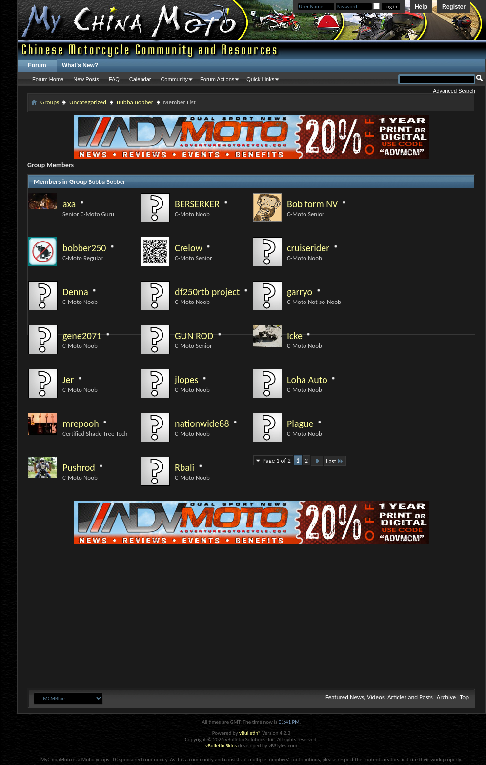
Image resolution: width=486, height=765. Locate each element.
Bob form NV (312, 204)
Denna (75, 292)
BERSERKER (197, 204)
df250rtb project (207, 292)
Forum (37, 65)
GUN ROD (194, 336)
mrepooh (80, 423)
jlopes (186, 379)
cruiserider (308, 248)
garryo (299, 292)
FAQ (114, 79)
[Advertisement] (251, 612)
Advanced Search (454, 91)
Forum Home (47, 79)
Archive (446, 697)
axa (69, 204)
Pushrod (78, 467)
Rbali (184, 467)
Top (464, 697)
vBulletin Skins (221, 746)
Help (421, 6)
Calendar (140, 79)
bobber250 (84, 248)
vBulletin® (250, 733)
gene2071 (81, 336)
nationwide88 (202, 423)
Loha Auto (307, 379)
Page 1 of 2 (277, 460)
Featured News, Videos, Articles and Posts (379, 697)
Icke (295, 336)
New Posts (86, 79)
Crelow (188, 248)
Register (454, 6)
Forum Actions (217, 79)
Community (174, 79)
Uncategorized (87, 102)
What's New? (80, 65)
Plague (300, 423)
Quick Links (260, 79)
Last (335, 460)
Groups (49, 102)
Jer (68, 379)
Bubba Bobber (135, 102)
